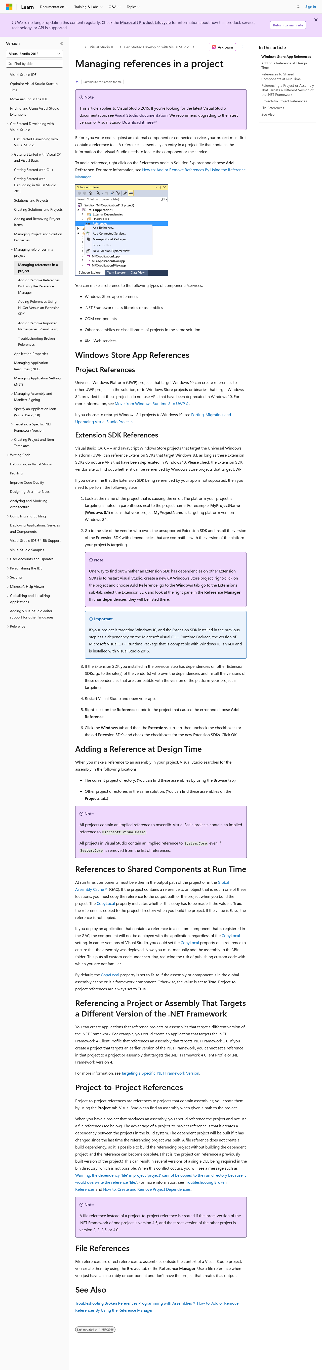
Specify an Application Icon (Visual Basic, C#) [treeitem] (35, 411)
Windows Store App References (286, 56)
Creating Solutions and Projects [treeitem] (38, 209)
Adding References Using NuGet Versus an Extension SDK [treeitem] (39, 307)
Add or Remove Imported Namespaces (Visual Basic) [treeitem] (38, 326)
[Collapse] (61, 43)
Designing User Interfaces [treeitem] (30, 491)
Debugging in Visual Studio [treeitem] (31, 464)
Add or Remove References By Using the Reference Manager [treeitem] (39, 286)
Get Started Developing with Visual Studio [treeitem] (36, 142)
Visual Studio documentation (141, 115)
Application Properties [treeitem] (31, 353)
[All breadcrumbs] (79, 47)
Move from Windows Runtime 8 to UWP (150, 403)
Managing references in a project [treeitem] (38, 267)
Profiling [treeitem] (16, 473)
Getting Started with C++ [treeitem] (34, 169)
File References (272, 107)
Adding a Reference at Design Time (284, 65)
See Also (267, 114)
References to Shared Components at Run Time (281, 76)
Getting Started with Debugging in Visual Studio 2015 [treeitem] (35, 184)
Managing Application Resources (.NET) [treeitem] (31, 365)
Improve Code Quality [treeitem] (27, 482)
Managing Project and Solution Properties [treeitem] (38, 237)
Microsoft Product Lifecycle (145, 22)
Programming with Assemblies (165, 1303)
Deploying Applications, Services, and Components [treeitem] (35, 528)
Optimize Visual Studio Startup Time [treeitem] (34, 86)
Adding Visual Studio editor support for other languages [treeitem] (31, 614)
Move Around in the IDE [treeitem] (29, 99)
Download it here (138, 122)
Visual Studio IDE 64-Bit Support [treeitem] (35, 540)
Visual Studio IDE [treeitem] (23, 74)
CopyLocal (106, 903)
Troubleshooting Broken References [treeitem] (36, 341)
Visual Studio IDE (103, 47)
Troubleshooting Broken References (106, 1303)
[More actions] (242, 47)
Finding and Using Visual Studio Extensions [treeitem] (34, 111)
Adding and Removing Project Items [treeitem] (37, 221)
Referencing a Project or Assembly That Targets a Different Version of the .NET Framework (287, 90)
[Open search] (298, 6)
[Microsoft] (9, 7)
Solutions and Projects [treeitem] (31, 200)
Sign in (310, 6)
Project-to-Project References (284, 101)
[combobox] (34, 54)
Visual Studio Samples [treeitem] (27, 549)
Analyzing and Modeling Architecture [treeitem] (28, 503)
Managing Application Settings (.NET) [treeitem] (38, 381)
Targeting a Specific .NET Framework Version (160, 1073)
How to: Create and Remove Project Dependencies (147, 1189)
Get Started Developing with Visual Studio (156, 47)
